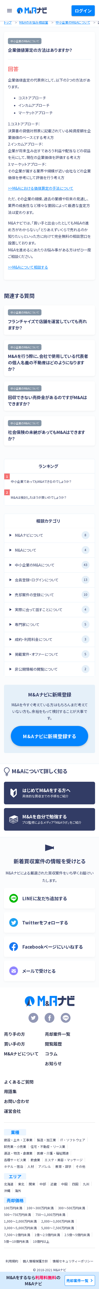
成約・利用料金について (52, 639)
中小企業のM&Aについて (73, 22)
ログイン (83, 10)
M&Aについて (52, 550)
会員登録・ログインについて (52, 580)
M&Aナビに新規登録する (49, 736)
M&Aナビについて (52, 535)
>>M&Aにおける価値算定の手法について (40, 188)
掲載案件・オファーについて (52, 654)
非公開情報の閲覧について (52, 669)
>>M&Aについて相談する (28, 267)
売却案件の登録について (52, 595)
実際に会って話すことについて (52, 610)
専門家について (52, 624)
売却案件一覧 (77, 1280)
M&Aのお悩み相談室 (33, 22)
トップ (8, 22)
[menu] (9, 10)
